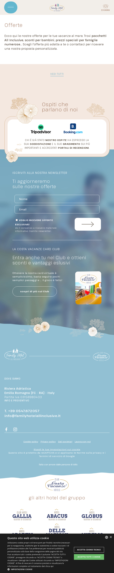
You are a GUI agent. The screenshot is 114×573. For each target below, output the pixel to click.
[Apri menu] (11, 7)
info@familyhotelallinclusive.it (32, 415)
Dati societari (65, 441)
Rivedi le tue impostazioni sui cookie (57, 449)
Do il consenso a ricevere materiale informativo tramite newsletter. (36, 229)
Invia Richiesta (88, 224)
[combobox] (106, 537)
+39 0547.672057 (24, 411)
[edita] (74, 464)
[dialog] (57, 553)
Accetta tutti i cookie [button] (88, 557)
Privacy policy (48, 441)
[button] (39, 569)
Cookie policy (30, 441)
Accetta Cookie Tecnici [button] (89, 549)
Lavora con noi (83, 441)
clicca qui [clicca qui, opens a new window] (49, 566)
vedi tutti (57, 74)
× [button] (111, 537)
